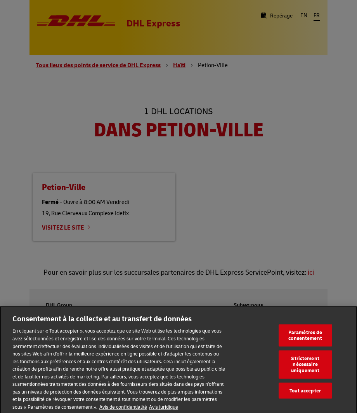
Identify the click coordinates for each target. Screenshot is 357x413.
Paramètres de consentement (305, 337)
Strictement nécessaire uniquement (305, 366)
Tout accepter (305, 392)
